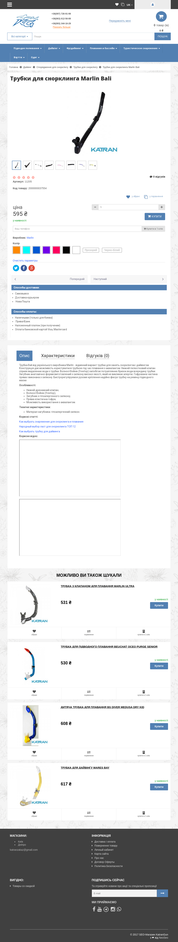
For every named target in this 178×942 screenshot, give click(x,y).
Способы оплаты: (25, 311)
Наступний (100, 279)
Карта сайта (100, 853)
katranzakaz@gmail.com (24, 849)
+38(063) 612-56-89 (61, 18)
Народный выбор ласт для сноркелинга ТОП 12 (47, 426)
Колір (16, 243)
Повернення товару (104, 845)
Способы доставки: (27, 287)
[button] (130, 4)
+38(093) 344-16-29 (61, 23)
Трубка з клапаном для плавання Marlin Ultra (97, 586)
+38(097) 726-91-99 (61, 14)
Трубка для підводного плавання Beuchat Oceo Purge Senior (109, 646)
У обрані (133, 197)
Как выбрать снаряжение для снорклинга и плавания (51, 421)
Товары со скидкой (22, 886)
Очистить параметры (25, 260)
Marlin (30, 237)
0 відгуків (157, 176)
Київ (20, 841)
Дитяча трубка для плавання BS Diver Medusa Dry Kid (102, 707)
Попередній (77, 279)
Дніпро (22, 844)
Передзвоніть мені (120, 20)
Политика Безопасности (107, 866)
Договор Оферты (103, 861)
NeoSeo (163, 937)
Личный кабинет (102, 849)
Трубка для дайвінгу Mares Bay (85, 767)
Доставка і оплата (103, 841)
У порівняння (153, 197)
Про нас (98, 857)
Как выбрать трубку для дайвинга (39, 431)
